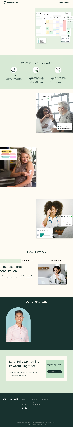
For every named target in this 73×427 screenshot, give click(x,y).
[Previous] (2, 327)
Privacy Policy (37, 424)
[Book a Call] (54, 371)
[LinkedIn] (23, 408)
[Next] (70, 327)
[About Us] (61, 2)
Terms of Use (43, 424)
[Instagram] (26, 408)
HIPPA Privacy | (30, 424)
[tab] (33, 261)
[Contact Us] (66, 2)
